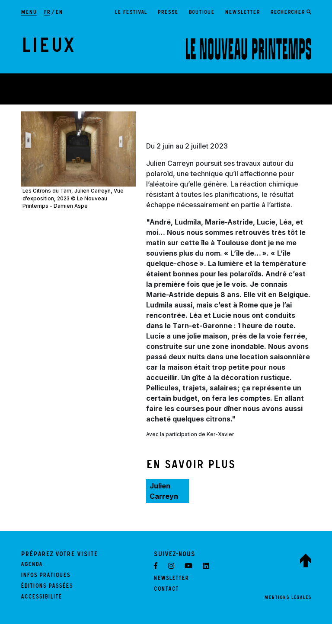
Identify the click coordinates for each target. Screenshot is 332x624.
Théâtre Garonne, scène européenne (81, 92)
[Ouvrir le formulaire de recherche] (290, 13)
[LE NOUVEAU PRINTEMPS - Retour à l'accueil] (248, 49)
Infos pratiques (45, 576)
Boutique (201, 13)
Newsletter (242, 13)
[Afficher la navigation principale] (29, 13)
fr (47, 13)
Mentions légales (287, 598)
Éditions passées (47, 587)
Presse (167, 13)
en (59, 13)
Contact (166, 590)
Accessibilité (41, 598)
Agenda (31, 565)
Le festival (131, 13)
